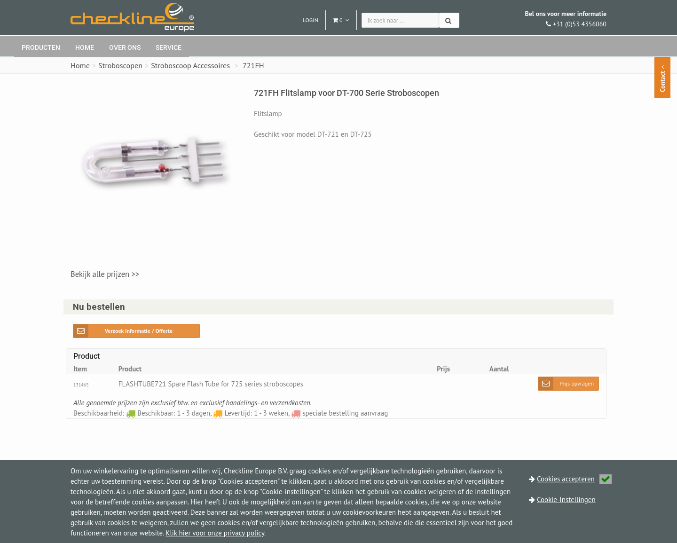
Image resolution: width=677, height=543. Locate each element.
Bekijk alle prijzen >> (105, 274)
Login (310, 20)
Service (168, 47)
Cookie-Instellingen (566, 499)
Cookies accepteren (574, 478)
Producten (41, 47)
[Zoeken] (449, 20)
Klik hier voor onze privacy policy (214, 532)
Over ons (125, 47)
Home (84, 47)
